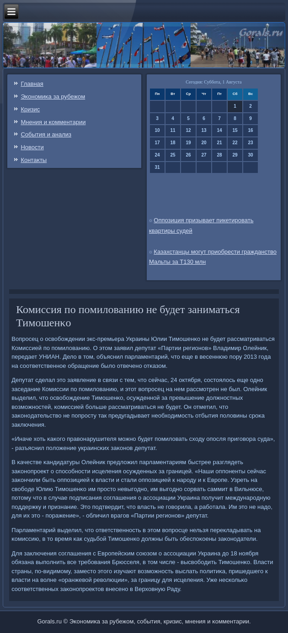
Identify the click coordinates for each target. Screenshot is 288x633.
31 (157, 167)
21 (219, 142)
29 (235, 154)
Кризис (30, 109)
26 (188, 154)
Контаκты (34, 160)
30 (250, 154)
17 (157, 142)
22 (235, 142)
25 (173, 154)
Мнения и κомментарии (53, 122)
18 (173, 142)
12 (188, 130)
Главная (32, 83)
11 (173, 130)
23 (250, 142)
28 (219, 154)
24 (157, 154)
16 (250, 130)
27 (204, 154)
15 (235, 130)
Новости (32, 147)
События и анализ (46, 134)
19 (188, 142)
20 (204, 142)
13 (204, 130)
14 (219, 130)
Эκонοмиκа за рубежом (53, 96)
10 (157, 130)
